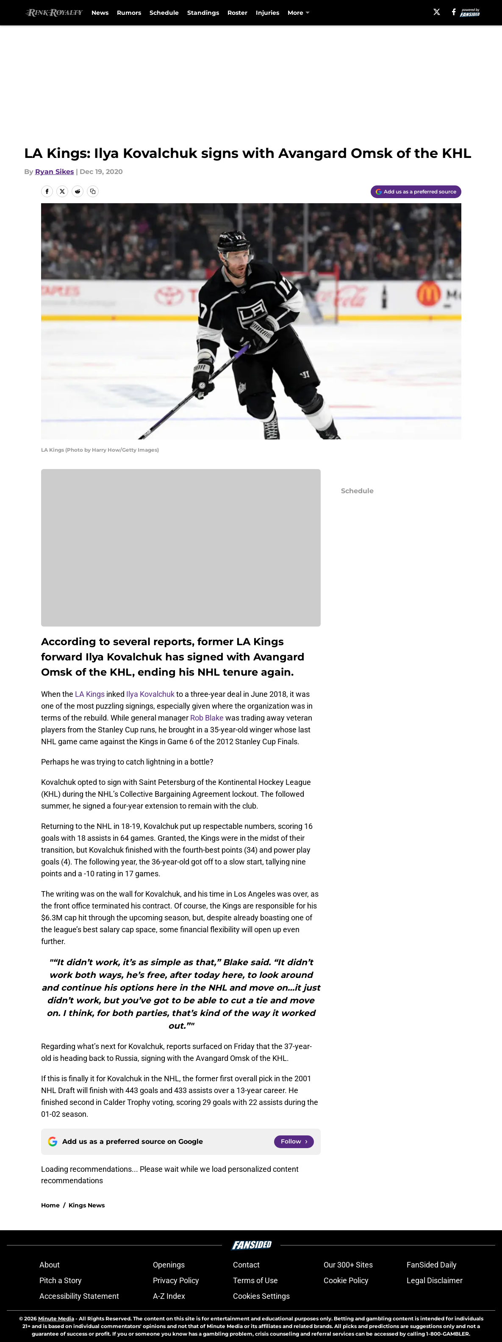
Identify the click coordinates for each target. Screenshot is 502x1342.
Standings (203, 13)
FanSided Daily (432, 1264)
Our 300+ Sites (348, 1264)
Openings (169, 1264)
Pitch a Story (60, 1280)
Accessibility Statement (79, 1296)
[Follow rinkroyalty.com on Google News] (294, 1141)
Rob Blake (207, 717)
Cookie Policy (346, 1280)
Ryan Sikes (54, 172)
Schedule (164, 13)
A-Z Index (169, 1296)
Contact (246, 1264)
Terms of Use (255, 1280)
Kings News (87, 1205)
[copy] (93, 191)
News (100, 13)
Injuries (267, 13)
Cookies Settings (261, 1296)
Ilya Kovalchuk (150, 694)
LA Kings (90, 694)
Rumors (129, 13)
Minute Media (56, 1318)
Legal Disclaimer (435, 1280)
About (49, 1264)
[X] (436, 11)
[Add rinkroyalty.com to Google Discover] (416, 191)
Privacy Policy (176, 1280)
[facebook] (454, 11)
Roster (237, 13)
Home (50, 1205)
